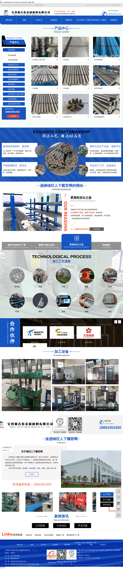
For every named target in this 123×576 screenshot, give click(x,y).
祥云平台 (87, 555)
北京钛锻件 (12, 99)
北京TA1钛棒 (98, 88)
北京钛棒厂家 (108, 550)
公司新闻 (40, 525)
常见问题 (82, 525)
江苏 (86, 558)
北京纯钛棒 (12, 55)
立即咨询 (13, 116)
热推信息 (88, 5)
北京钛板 (11, 89)
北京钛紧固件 (13, 79)
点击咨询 (97, 229)
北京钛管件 (12, 74)
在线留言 (113, 20)
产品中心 (39, 20)
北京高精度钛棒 (99, 117)
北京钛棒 (11, 50)
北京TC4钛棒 (36, 117)
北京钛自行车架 (14, 104)
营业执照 (35, 550)
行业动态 (61, 525)
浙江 (98, 558)
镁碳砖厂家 (60, 535)
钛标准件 (29, 535)
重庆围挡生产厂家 (73, 535)
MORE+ (31, 474)
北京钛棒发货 (98, 60)
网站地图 (100, 5)
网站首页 (9, 20)
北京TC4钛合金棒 (89, 550)
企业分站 (94, 5)
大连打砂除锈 (48, 535)
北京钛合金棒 (13, 60)
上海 (92, 558)
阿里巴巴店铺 (39, 5)
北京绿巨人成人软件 (16, 94)
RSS (104, 5)
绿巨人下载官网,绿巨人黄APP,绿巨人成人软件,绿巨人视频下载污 (17, 2)
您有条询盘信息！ (115, 5)
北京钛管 (11, 84)
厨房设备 (38, 535)
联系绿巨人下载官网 (99, 21)
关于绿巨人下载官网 (84, 21)
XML (108, 5)
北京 (95, 558)
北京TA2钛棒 (100, 550)
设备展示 (54, 20)
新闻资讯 (69, 20)
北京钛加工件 (13, 65)
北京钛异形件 (13, 70)
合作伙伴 (12, 332)
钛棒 (24, 20)
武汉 (89, 558)
